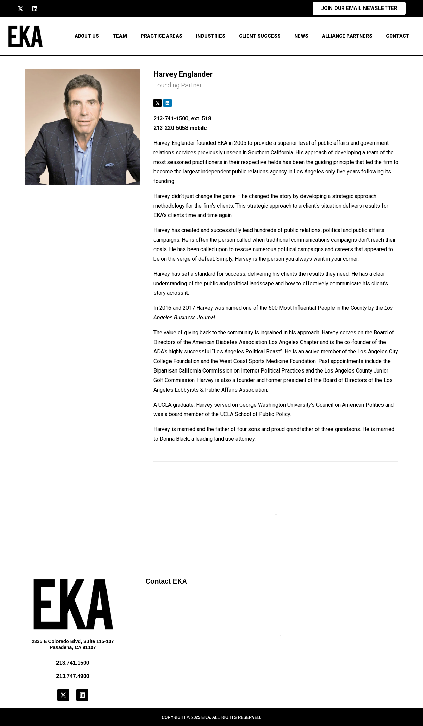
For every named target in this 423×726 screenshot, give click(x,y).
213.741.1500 (73, 663)
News (301, 36)
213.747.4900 (73, 676)
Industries (210, 36)
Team (120, 36)
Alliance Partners (347, 36)
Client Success (260, 36)
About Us (87, 36)
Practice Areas (161, 36)
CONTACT (397, 36)
